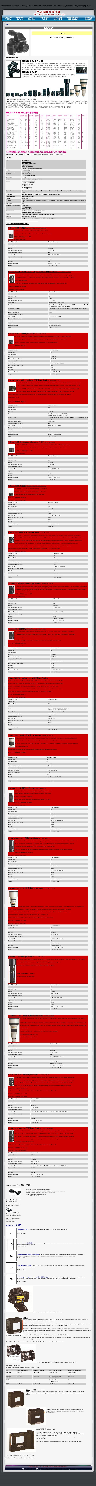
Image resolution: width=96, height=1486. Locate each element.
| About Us (30, 1466)
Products (36, 1466)
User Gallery (45, 1466)
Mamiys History (58, 1466)
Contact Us (64, 1466)
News (40, 1466)
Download (51, 1466)
